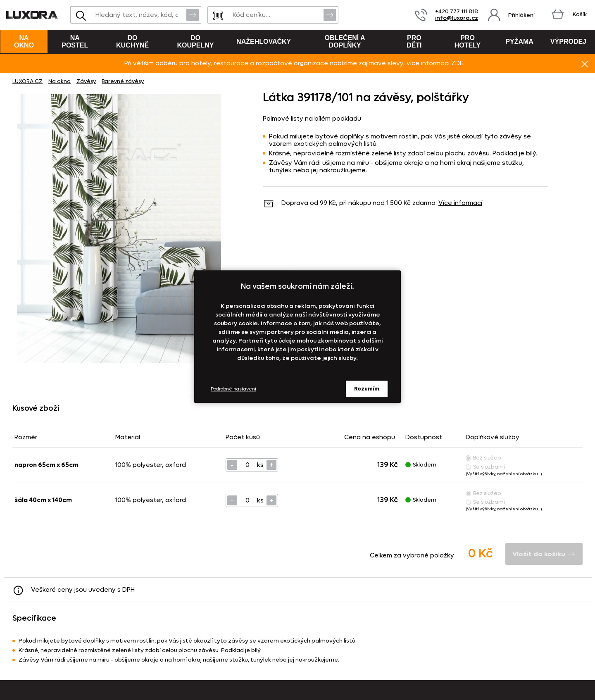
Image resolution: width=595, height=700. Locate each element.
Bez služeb (483, 457)
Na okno (24, 41)
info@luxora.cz (456, 18)
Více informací (460, 203)
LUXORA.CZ (27, 81)
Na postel (75, 41)
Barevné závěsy (123, 81)
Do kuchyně (132, 41)
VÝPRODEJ (568, 41)
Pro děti (414, 41)
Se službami (485, 466)
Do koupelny (195, 41)
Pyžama (519, 41)
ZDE (457, 63)
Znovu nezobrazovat (584, 64)
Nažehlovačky (263, 41)
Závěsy (86, 81)
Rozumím (366, 388)
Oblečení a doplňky (345, 41)
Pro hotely (468, 41)
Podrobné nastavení (233, 389)
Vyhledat (192, 14)
